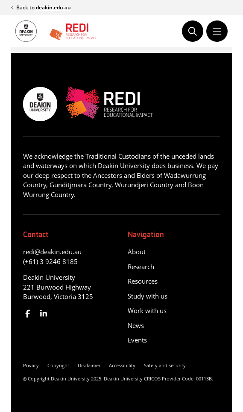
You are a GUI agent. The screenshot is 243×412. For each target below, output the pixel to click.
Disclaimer (89, 365)
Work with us (147, 310)
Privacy (31, 365)
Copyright (58, 365)
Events (137, 340)
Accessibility (122, 365)
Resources (143, 281)
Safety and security (165, 365)
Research (141, 266)
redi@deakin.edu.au (52, 251)
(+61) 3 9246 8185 (50, 261)
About (137, 251)
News (136, 325)
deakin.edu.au (53, 7)
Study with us (147, 296)
